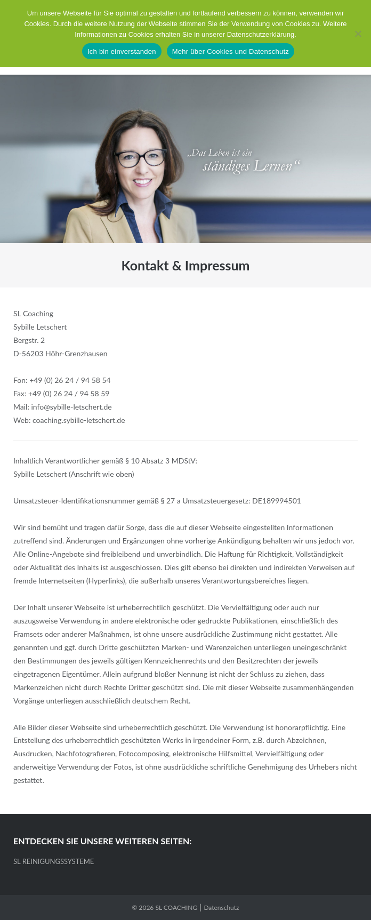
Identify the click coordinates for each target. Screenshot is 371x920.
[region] (185, 159)
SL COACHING (176, 907)
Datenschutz (221, 907)
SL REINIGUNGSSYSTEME (53, 861)
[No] (357, 33)
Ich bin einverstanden (121, 51)
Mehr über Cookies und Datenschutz (230, 51)
